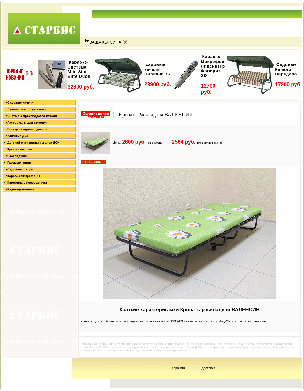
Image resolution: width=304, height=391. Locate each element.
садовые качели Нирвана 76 (157, 69)
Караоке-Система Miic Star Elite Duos (79, 69)
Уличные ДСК (16, 136)
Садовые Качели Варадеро (286, 69)
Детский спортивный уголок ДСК (31, 142)
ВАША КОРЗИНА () (106, 42)
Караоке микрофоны (22, 176)
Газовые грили (17, 162)
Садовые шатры (18, 169)
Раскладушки (16, 156)
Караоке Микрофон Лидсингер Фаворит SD (213, 66)
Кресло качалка (18, 149)
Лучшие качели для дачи (25, 109)
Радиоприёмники (19, 189)
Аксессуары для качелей (25, 122)
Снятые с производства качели (30, 116)
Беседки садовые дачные (26, 129)
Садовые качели (19, 102)
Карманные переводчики (25, 182)
